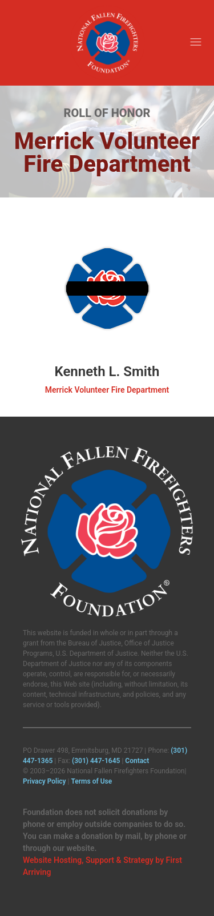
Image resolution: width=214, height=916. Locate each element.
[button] (195, 43)
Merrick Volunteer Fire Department (107, 389)
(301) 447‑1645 (96, 761)
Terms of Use (91, 781)
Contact (137, 761)
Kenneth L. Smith (107, 372)
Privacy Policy (44, 781)
